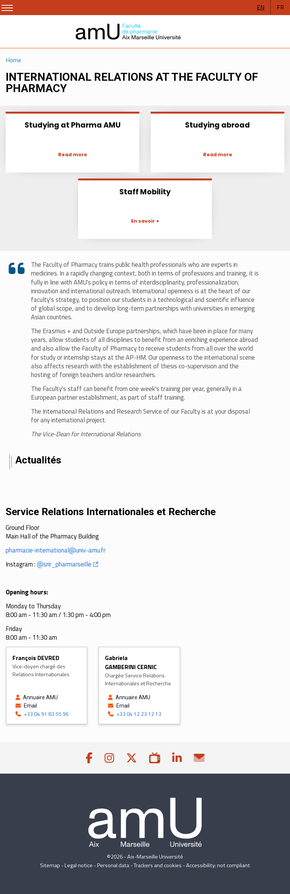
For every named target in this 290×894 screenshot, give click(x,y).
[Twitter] (131, 758)
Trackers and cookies (158, 865)
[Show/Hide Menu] (7, 8)
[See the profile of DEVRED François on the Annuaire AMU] (42, 697)
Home (13, 60)
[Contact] (199, 758)
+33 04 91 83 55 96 (42, 714)
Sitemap (50, 865)
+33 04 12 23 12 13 (134, 714)
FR (280, 7)
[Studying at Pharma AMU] (72, 154)
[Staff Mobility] (145, 220)
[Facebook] (89, 758)
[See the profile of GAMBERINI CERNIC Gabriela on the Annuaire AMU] (134, 697)
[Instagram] (109, 758)
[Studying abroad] (217, 154)
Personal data (113, 865)
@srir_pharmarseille (64, 564)
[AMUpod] (154, 758)
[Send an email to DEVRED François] (42, 706)
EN (260, 7)
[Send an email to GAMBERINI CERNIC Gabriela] (134, 706)
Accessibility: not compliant (218, 865)
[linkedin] (177, 758)
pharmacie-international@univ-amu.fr (55, 550)
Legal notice (79, 865)
